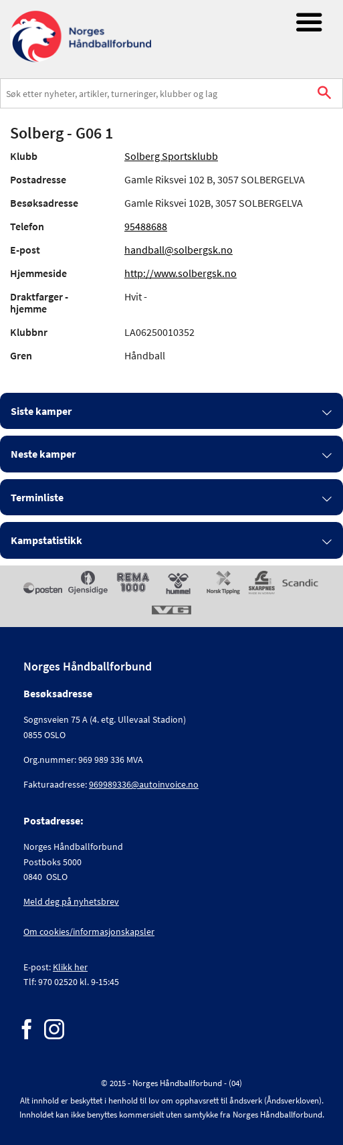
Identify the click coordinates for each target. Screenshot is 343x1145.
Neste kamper (43, 453)
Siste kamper (41, 411)
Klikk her (70, 967)
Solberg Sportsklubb (171, 156)
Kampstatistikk (46, 540)
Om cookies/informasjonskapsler (88, 932)
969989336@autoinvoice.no (144, 784)
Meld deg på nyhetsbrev (71, 901)
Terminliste (37, 497)
